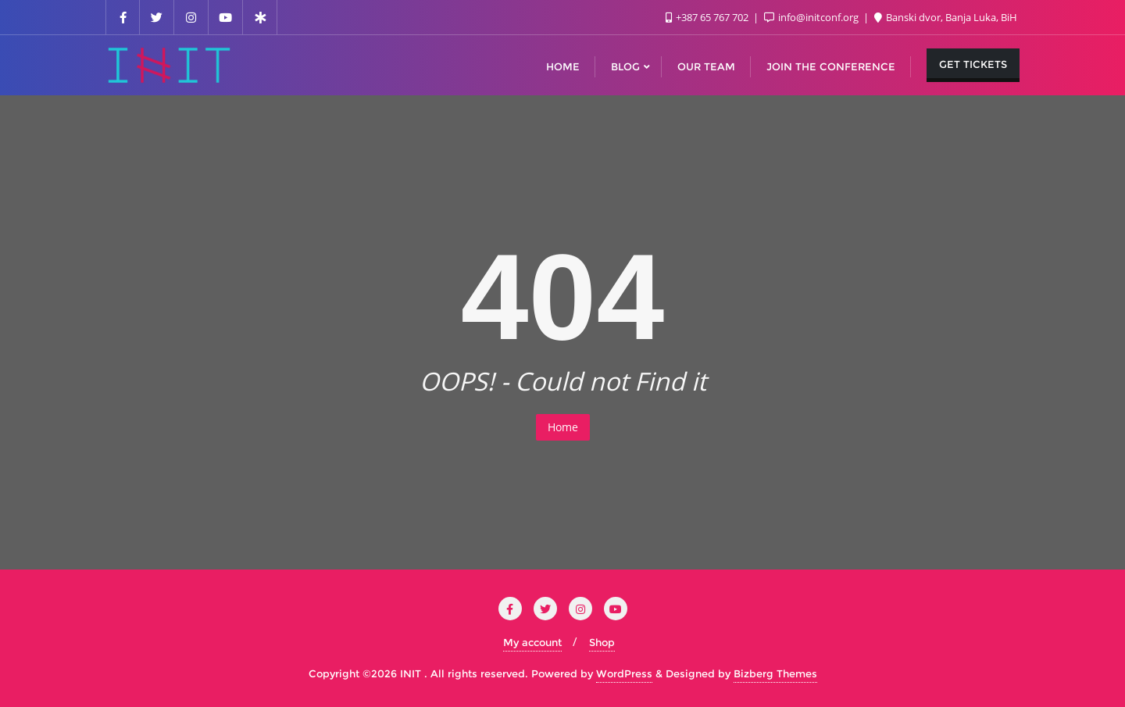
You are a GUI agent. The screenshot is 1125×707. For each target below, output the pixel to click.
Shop (602, 642)
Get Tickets (973, 64)
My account (532, 642)
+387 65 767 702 (708, 17)
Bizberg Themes (775, 673)
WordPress (624, 673)
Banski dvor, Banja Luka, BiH (945, 17)
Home (563, 427)
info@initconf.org (812, 17)
